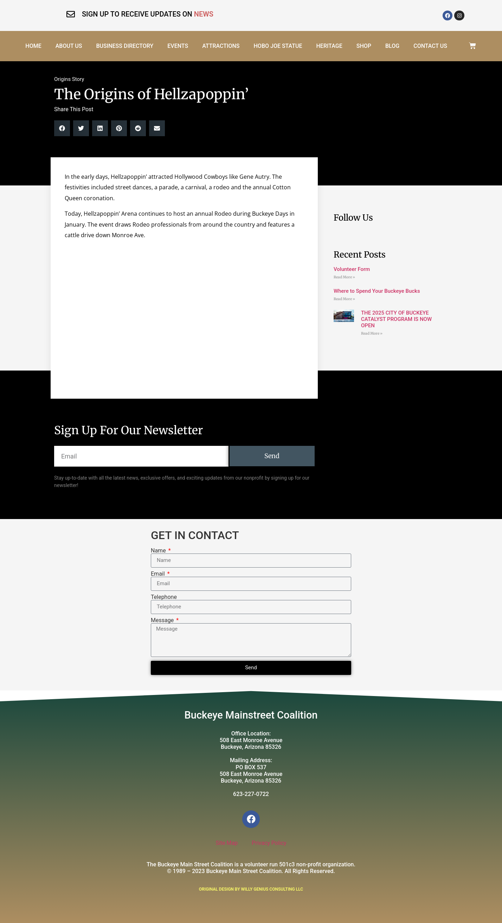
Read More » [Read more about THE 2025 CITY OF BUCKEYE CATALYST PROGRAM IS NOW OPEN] (371, 333)
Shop (363, 46)
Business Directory (124, 46)
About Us (68, 46)
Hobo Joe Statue (277, 46)
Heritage (328, 46)
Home (32, 46)
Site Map (226, 843)
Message (163, 620)
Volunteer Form (352, 269)
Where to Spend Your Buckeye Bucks (377, 291)
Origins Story (69, 79)
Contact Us (429, 46)
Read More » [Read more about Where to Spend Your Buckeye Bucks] (344, 299)
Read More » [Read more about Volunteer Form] (344, 277)
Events (177, 46)
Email (158, 574)
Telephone (164, 597)
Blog (392, 46)
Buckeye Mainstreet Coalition (251, 715)
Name (159, 551)
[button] (62, 128)
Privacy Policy (269, 843)
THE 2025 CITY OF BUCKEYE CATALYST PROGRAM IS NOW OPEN (396, 319)
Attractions (220, 46)
